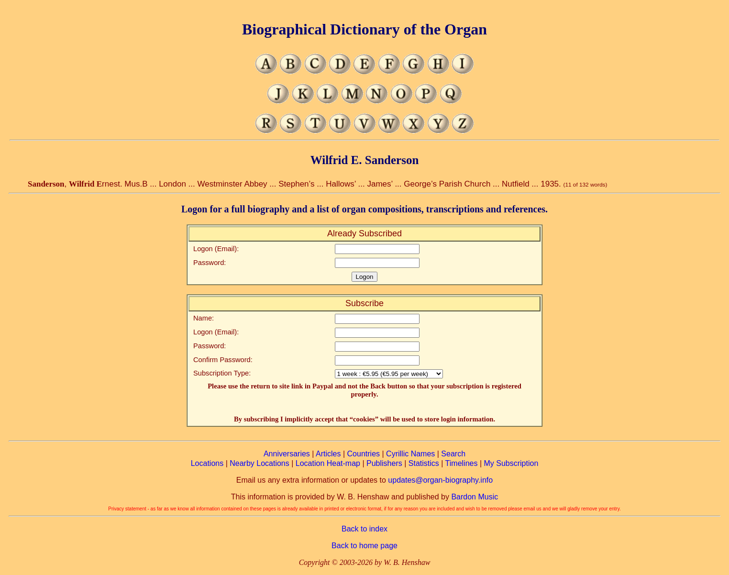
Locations (207, 463)
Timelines (461, 463)
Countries (363, 454)
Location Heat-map (328, 463)
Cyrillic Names (410, 454)
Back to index (364, 529)
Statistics (424, 463)
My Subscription (511, 463)
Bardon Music (474, 497)
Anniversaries (287, 454)
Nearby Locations (259, 463)
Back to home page (364, 546)
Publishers (384, 463)
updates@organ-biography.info (440, 480)
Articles (328, 454)
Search (453, 454)
